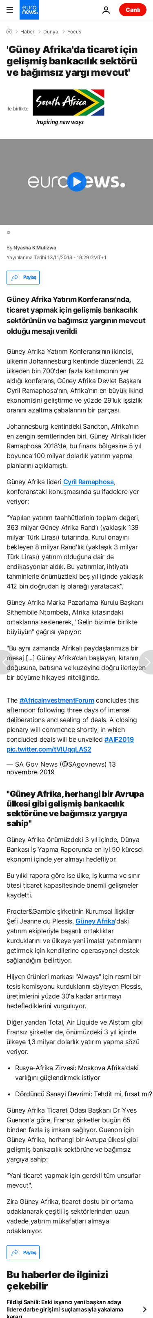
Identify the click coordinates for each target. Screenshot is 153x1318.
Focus (74, 31)
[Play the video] (76, 182)
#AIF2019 (118, 739)
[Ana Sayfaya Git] (29, 10)
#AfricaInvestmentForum (57, 700)
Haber (27, 31)
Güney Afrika (95, 921)
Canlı (133, 9)
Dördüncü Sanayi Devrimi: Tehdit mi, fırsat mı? (83, 1094)
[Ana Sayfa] (9, 31)
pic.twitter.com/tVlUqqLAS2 (49, 749)
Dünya (50, 31)
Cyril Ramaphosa (88, 482)
